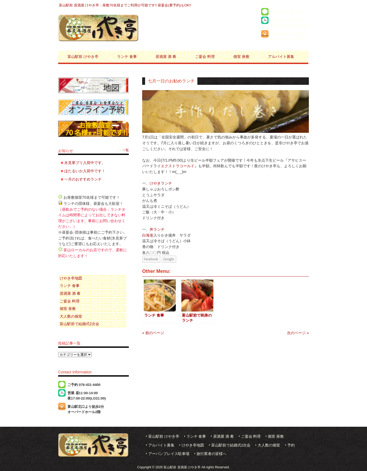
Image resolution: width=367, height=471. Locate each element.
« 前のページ (153, 333)
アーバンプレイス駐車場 (168, 454)
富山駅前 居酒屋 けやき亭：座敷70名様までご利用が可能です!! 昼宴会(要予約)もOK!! (125, 5)
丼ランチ (157, 229)
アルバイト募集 (161, 445)
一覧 (125, 150)
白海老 (147, 235)
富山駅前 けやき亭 (163, 436)
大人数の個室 (71, 316)
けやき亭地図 (71, 278)
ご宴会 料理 (69, 301)
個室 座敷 (68, 308)
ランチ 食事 (69, 286)
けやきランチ (161, 183)
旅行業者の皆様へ (211, 454)
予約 (291, 445)
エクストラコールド (177, 166)
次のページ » (298, 333)
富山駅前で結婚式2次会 (79, 324)
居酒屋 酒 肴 (70, 293)
